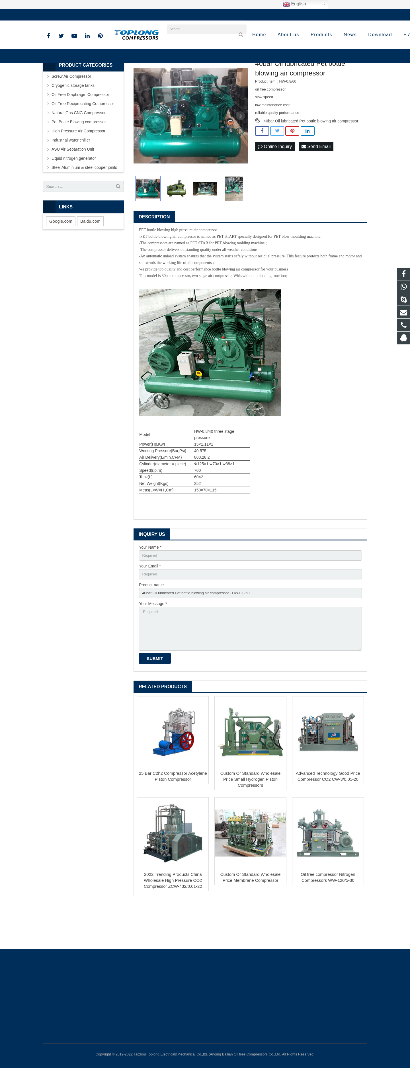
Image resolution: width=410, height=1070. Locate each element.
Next (240, 152)
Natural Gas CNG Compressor (79, 149)
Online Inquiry (275, 183)
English (294, 4)
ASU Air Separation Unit (73, 185)
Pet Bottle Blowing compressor (79, 158)
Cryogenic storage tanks (73, 121)
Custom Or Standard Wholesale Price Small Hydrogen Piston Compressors (250, 821)
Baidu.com (90, 257)
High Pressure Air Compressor (78, 167)
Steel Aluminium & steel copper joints (84, 203)
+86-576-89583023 (64, 15)
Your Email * (150, 603)
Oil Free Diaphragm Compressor (80, 130)
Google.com (60, 257)
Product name (151, 622)
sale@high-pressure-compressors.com (124, 15)
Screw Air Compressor (71, 112)
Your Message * (153, 642)
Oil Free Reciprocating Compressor (83, 140)
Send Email (316, 183)
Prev (140, 152)
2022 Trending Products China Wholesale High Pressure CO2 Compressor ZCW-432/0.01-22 (173, 923)
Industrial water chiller (71, 176)
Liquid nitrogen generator (74, 194)
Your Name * (150, 583)
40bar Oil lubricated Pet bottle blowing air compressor (311, 157)
